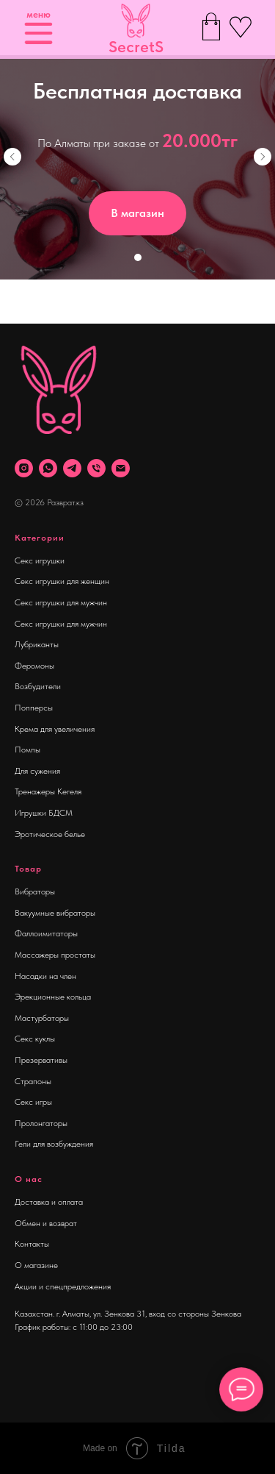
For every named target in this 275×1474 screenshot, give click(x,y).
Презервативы (41, 1060)
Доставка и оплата (49, 1202)
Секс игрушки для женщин (62, 581)
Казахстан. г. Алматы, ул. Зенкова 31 (80, 1314)
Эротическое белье (50, 834)
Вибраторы (35, 891)
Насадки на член (45, 976)
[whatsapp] (48, 468)
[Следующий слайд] (262, 156)
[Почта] (120, 468)
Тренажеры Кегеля (48, 791)
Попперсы (34, 707)
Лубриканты (37, 644)
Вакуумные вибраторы (55, 913)
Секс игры (33, 1102)
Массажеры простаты (55, 955)
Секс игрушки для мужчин (61, 602)
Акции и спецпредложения (63, 1286)
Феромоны (34, 666)
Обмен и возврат (46, 1223)
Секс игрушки (40, 560)
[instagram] (24, 468)
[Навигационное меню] (25, 301)
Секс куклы (35, 1038)
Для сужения (37, 771)
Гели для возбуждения (54, 1144)
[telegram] (72, 468)
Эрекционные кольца (53, 996)
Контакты (32, 1244)
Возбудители (38, 686)
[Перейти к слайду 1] (138, 257)
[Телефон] (96, 468)
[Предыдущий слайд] (12, 156)
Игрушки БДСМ (44, 813)
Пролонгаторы (41, 1123)
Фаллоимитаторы (46, 933)
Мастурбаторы (42, 1018)
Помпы (27, 749)
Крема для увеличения (55, 729)
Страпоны (33, 1081)
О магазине (36, 1265)
